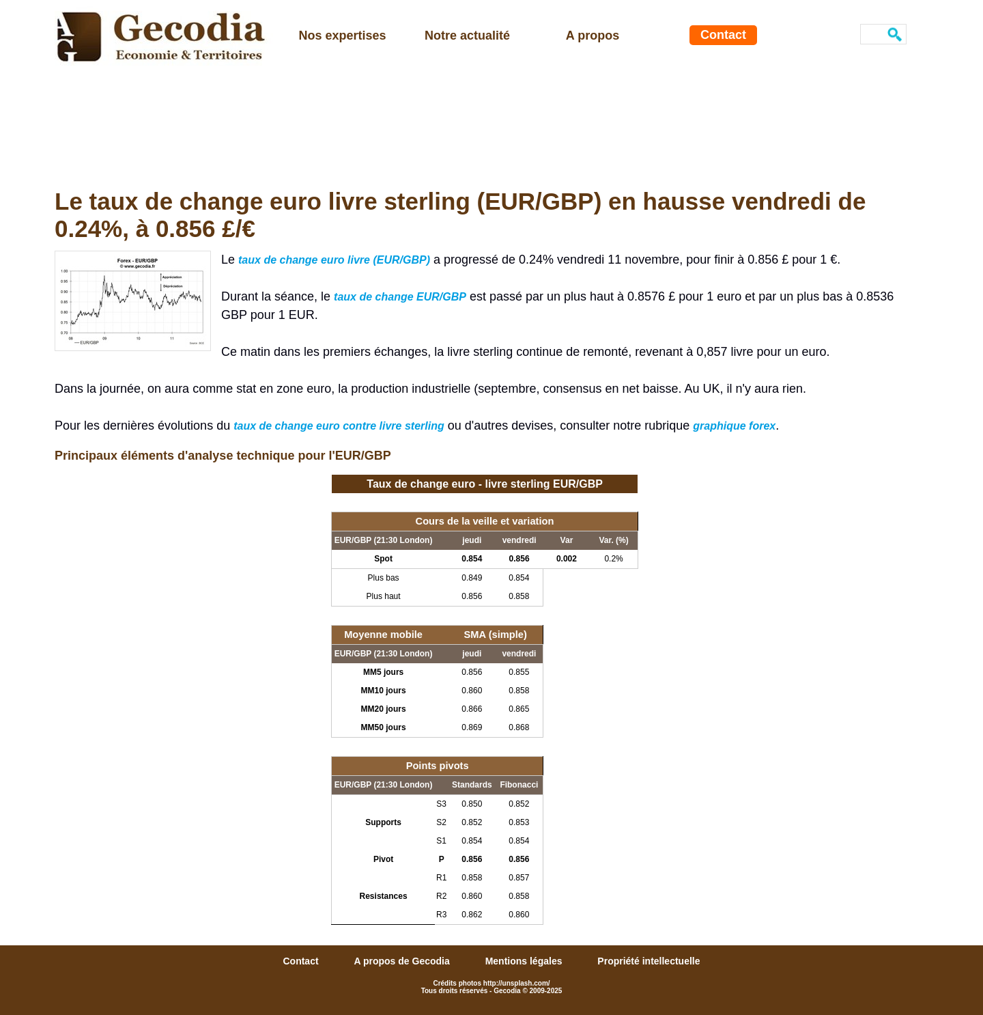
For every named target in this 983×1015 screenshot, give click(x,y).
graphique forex (734, 426)
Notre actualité (467, 35)
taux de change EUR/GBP (400, 297)
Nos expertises (342, 35)
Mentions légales (525, 961)
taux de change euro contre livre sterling (338, 426)
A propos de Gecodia (403, 961)
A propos (592, 35)
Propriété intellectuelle (648, 961)
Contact (723, 35)
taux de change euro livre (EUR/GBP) (334, 260)
